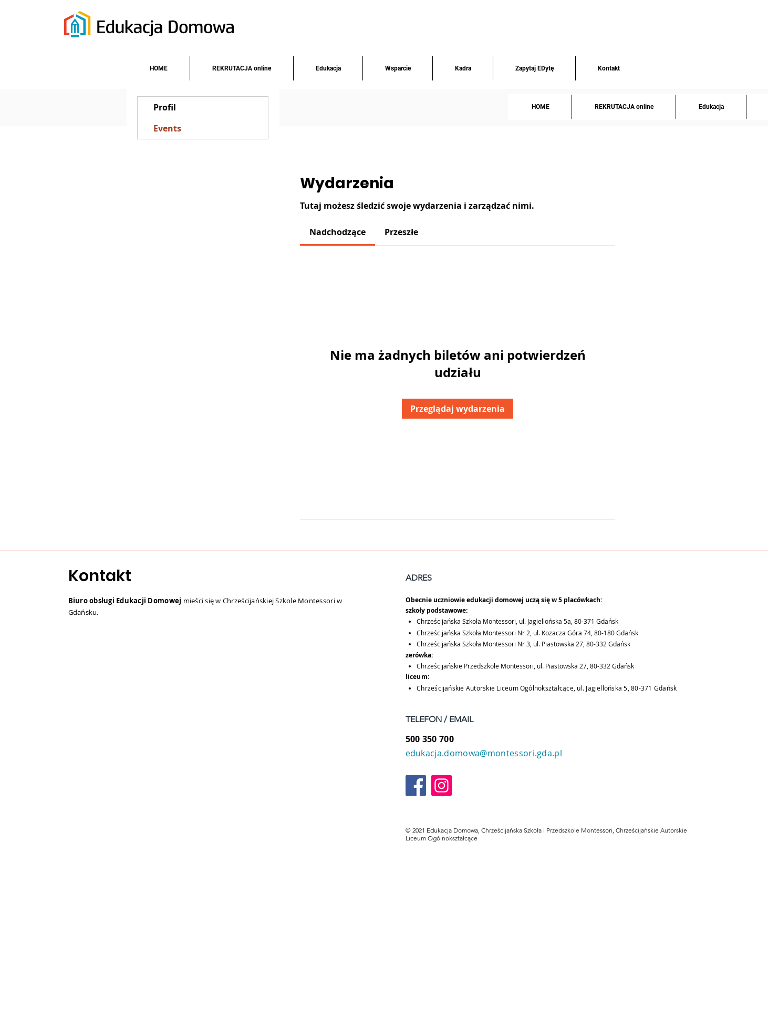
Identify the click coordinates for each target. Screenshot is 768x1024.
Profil (164, 107)
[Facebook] (416, 785)
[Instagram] (441, 785)
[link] (337, 232)
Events (167, 128)
